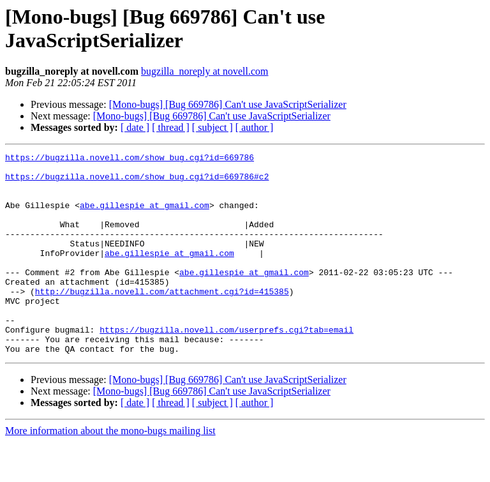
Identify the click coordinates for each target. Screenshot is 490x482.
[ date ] (135, 127)
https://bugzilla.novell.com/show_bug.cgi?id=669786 (129, 159)
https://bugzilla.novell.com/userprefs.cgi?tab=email (226, 366)
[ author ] (254, 127)
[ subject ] (212, 127)
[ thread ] (170, 127)
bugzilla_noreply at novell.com (205, 71)
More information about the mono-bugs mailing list (110, 470)
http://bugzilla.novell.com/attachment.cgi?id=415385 (162, 320)
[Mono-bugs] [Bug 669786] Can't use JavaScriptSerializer (227, 104)
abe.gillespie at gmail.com (144, 216)
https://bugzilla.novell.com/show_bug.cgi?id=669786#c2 (137, 182)
